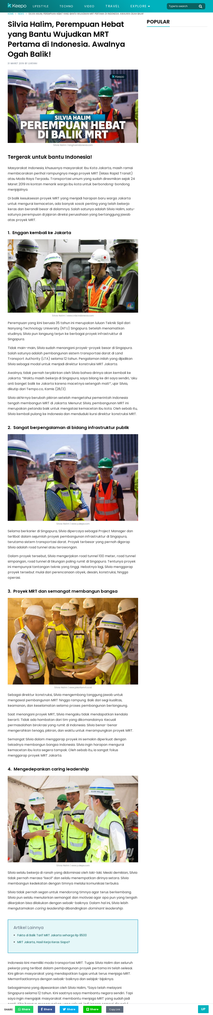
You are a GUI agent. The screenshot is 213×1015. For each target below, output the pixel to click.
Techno (70, 6)
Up (203, 1009)
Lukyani (32, 63)
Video (94, 6)
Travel (118, 6)
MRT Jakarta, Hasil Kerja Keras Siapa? (43, 942)
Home (11, 13)
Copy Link (134, 1008)
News (21, 13)
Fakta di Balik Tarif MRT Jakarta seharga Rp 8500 (52, 935)
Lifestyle (42, 6)
